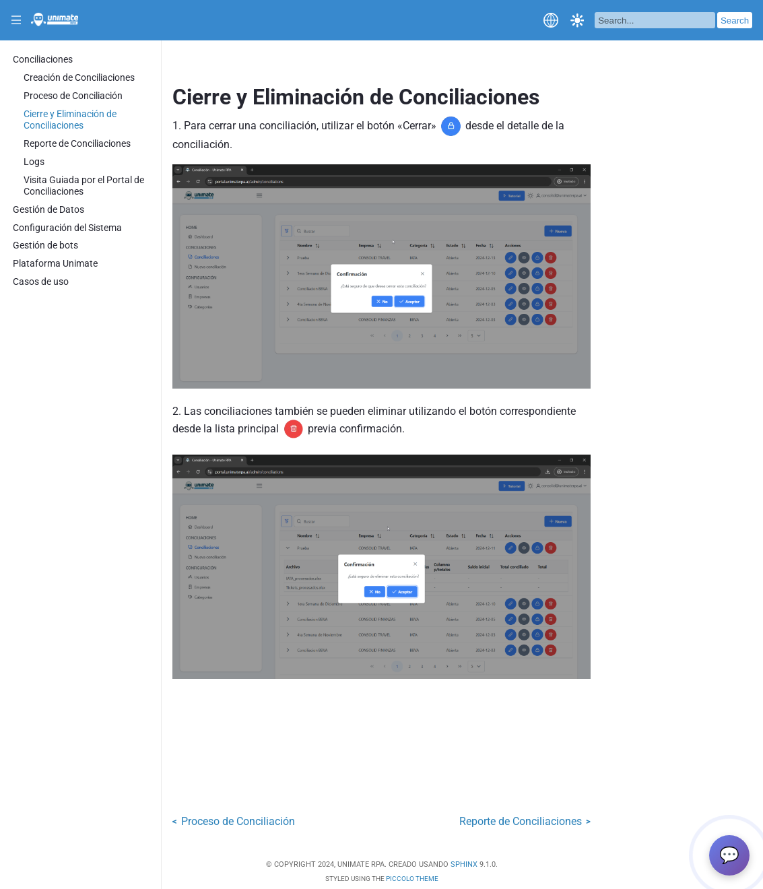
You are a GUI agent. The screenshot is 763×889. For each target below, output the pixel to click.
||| (16, 20)
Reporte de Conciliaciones (77, 144)
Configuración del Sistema (67, 228)
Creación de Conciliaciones (79, 78)
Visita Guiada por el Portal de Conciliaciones (84, 185)
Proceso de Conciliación (73, 96)
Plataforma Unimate (55, 263)
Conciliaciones (43, 59)
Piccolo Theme (412, 878)
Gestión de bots (45, 245)
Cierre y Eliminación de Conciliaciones (70, 119)
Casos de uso (41, 282)
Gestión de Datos (48, 210)
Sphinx (464, 864)
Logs (34, 162)
